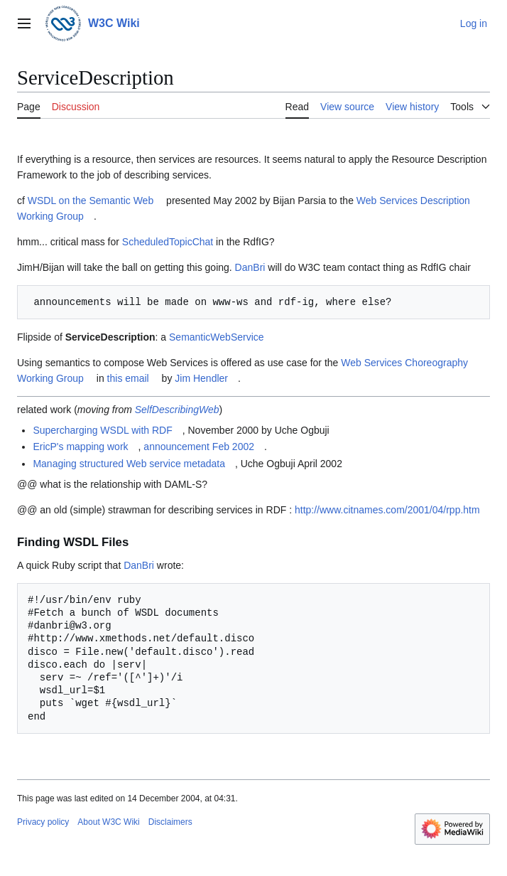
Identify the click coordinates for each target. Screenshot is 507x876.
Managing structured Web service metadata (129, 463)
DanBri (250, 267)
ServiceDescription (110, 337)
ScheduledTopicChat (167, 241)
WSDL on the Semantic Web (90, 200)
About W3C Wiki (108, 822)
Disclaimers (170, 822)
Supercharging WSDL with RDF (102, 430)
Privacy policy (43, 822)
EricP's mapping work (80, 446)
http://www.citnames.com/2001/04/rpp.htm (387, 510)
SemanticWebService (216, 337)
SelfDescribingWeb (177, 409)
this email (128, 378)
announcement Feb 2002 (198, 446)
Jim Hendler (201, 378)
